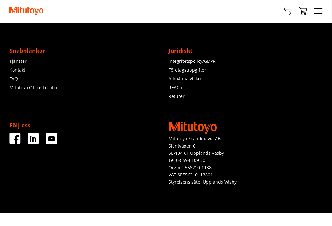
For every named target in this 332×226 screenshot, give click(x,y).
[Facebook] (15, 142)
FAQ (13, 79)
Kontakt (17, 70)
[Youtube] (51, 142)
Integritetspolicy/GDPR (192, 61)
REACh (175, 87)
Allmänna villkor (185, 79)
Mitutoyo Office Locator (33, 87)
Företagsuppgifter (187, 70)
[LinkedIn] (33, 142)
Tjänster (18, 61)
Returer (177, 96)
